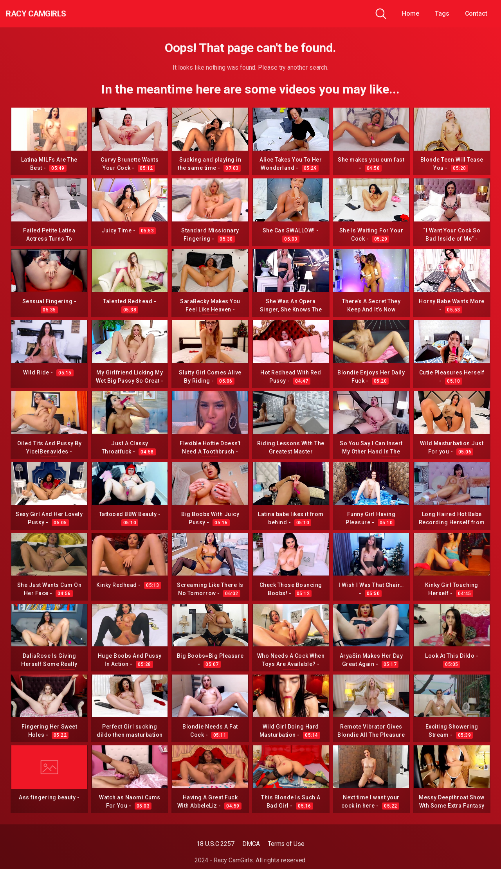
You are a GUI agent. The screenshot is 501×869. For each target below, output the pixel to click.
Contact (476, 13)
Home (410, 13)
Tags (442, 13)
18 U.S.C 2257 (215, 843)
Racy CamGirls (48, 14)
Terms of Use (286, 843)
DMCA (251, 843)
